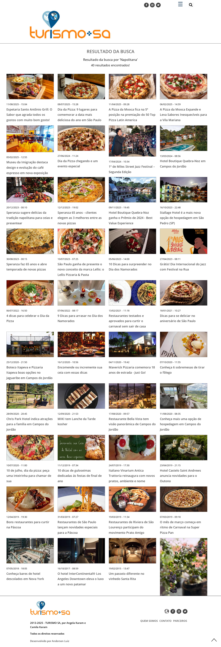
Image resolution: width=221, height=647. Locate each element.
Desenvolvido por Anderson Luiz (49, 641)
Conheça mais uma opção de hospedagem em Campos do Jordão (180, 424)
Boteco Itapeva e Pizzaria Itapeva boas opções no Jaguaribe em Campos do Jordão (29, 372)
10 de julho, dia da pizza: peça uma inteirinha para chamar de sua (28, 475)
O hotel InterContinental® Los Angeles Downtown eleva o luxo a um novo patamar (81, 579)
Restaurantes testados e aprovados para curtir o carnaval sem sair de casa (127, 321)
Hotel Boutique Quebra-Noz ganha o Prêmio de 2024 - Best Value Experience (130, 218)
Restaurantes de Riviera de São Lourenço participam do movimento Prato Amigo (131, 527)
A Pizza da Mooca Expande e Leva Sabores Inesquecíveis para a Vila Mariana (183, 114)
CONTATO (165, 620)
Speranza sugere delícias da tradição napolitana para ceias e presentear (29, 218)
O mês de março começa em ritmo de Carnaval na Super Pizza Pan (180, 527)
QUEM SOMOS (149, 620)
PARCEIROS (180, 620)
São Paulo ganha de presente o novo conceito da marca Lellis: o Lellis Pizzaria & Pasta (81, 269)
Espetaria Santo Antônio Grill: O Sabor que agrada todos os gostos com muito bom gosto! (29, 114)
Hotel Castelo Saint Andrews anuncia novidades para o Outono (180, 475)
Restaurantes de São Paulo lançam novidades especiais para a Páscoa (78, 527)
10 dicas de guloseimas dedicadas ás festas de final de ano (80, 475)
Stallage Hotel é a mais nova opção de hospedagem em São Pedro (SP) (182, 218)
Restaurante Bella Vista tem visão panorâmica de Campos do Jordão (132, 424)
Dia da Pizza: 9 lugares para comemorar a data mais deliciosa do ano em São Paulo (79, 114)
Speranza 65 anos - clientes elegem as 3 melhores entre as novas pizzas (80, 218)
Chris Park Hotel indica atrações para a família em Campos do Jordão (29, 424)
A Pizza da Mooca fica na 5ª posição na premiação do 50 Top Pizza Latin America (132, 114)
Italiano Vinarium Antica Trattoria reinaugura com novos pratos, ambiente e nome (132, 475)
